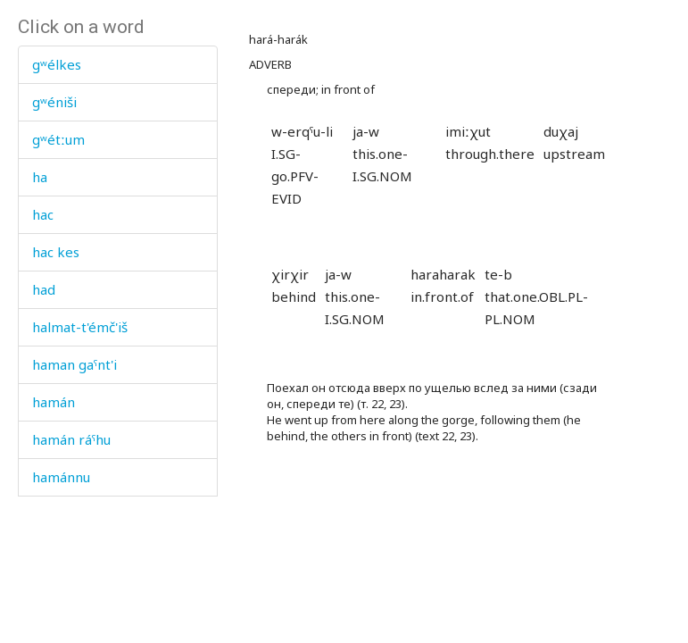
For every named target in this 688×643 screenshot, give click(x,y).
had (43, 289)
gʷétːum (58, 139)
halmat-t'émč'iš (80, 327)
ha (39, 177)
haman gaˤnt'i (74, 364)
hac (43, 214)
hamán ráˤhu (71, 439)
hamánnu (61, 477)
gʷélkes (56, 64)
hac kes (55, 252)
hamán (53, 402)
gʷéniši (54, 102)
